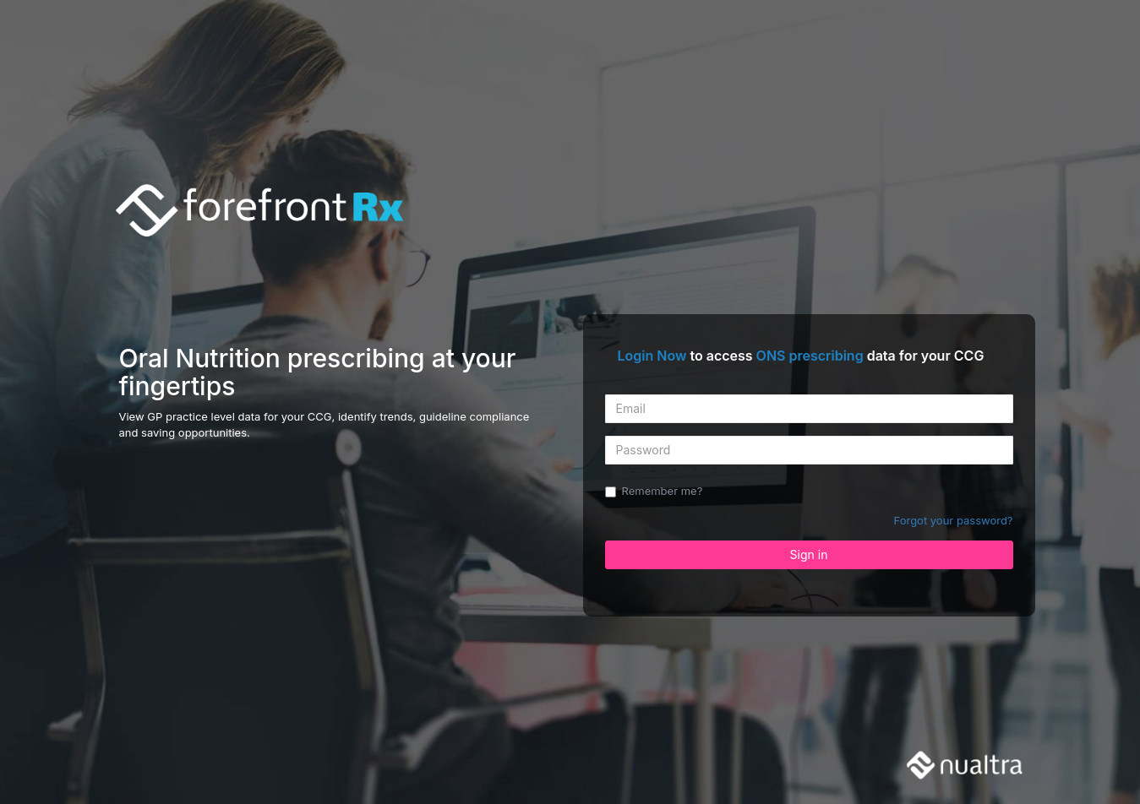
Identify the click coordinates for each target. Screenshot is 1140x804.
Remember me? (654, 490)
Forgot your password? (953, 520)
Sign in (809, 554)
